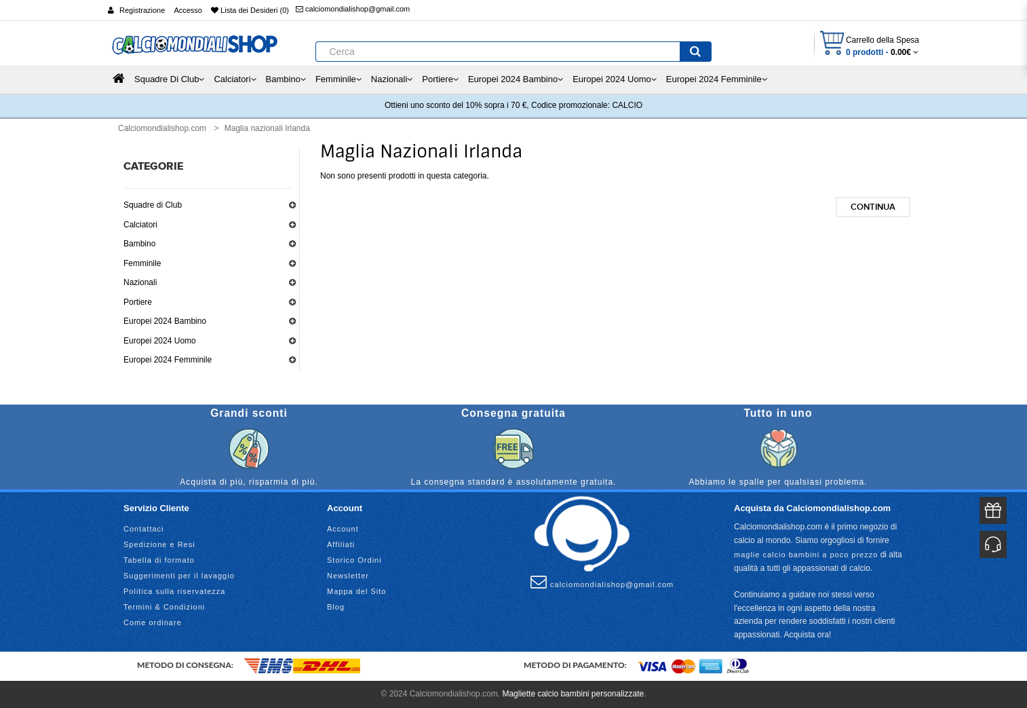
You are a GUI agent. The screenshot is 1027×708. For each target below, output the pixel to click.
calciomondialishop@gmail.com (353, 9)
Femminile (142, 263)
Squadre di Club (152, 205)
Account (343, 529)
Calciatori (140, 224)
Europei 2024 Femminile (167, 360)
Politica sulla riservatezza (174, 591)
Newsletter (348, 576)
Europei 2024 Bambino (164, 321)
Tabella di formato (159, 560)
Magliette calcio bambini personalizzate (573, 693)
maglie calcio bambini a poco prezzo (806, 555)
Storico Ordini (354, 560)
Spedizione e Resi (159, 544)
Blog (336, 607)
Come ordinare (152, 622)
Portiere (137, 302)
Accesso (188, 10)
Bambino (139, 243)
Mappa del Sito (356, 591)
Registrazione (142, 10)
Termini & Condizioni (164, 607)
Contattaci (143, 529)
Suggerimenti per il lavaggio (179, 576)
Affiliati (341, 544)
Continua (873, 207)
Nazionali (140, 282)
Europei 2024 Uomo (159, 341)
